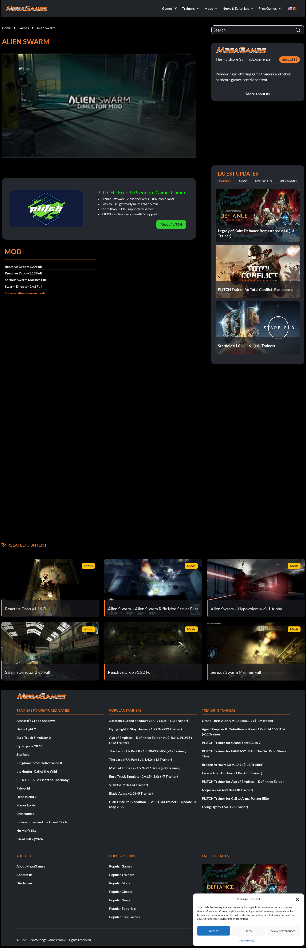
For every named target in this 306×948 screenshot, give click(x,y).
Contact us (24, 875)
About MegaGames (30, 866)
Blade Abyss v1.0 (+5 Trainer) (131, 793)
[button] (297, 899)
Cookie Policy (246, 940)
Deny (248, 931)
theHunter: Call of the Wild (36, 771)
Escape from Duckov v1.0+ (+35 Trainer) (232, 773)
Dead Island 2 (26, 797)
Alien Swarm (45, 28)
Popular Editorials (122, 908)
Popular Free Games (124, 917)
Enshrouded (25, 814)
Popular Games (120, 866)
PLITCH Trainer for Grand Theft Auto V (231, 743)
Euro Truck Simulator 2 (33, 737)
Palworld (23, 788)
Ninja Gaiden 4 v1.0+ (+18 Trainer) (227, 790)
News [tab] (243, 181)
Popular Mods (119, 883)
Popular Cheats (120, 891)
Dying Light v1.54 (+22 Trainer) (225, 807)
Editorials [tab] (263, 181)
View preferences (283, 931)
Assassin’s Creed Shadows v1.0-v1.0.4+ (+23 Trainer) (148, 721)
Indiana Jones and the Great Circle (42, 822)
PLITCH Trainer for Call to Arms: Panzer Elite (235, 798)
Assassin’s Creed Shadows (35, 721)
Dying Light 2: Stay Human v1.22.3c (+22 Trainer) (145, 729)
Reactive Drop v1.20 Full (23, 267)
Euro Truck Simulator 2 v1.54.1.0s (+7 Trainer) (143, 776)
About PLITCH (171, 224)
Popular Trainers (121, 875)
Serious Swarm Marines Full (26, 280)
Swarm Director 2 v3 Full (23, 286)
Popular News (119, 900)
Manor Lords (26, 805)
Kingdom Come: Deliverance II (39, 763)
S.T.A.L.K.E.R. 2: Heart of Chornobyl (43, 780)
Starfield (23, 754)
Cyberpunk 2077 (29, 746)
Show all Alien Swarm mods (25, 293)
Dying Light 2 (26, 729)
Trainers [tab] (224, 181)
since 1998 (289, 59)
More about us (258, 93)
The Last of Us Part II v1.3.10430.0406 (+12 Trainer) (147, 751)
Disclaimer (24, 883)
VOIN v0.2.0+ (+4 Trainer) (128, 785)
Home (6, 28)
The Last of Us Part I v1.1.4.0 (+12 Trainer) (140, 759)
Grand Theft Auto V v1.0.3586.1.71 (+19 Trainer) (238, 721)
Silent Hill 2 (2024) (30, 839)
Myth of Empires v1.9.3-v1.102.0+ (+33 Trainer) (144, 768)
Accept (214, 931)
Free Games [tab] (288, 181)
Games (24, 28)
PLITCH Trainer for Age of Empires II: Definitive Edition (243, 781)
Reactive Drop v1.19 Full (23, 273)
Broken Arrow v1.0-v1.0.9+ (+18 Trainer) (232, 764)
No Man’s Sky (26, 830)
